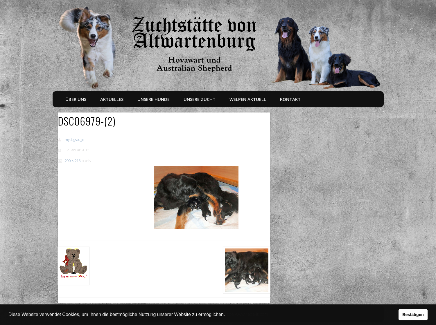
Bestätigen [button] (413, 314)
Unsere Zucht (200, 99)
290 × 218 (73, 160)
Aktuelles (111, 99)
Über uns (75, 99)
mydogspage (74, 139)
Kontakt (290, 99)
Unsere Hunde (153, 99)
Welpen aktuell (247, 99)
